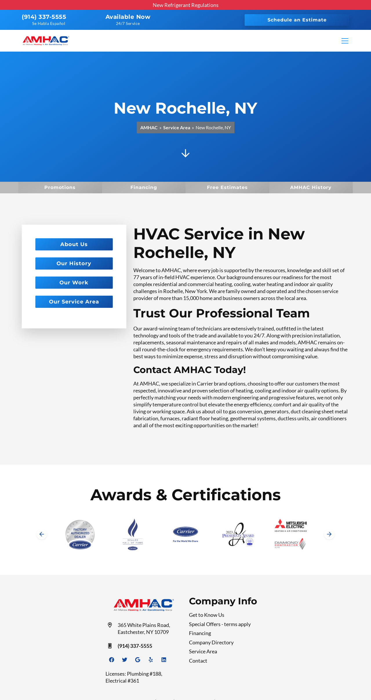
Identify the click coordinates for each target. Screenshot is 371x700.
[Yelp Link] (150, 660)
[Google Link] (137, 660)
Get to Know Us (206, 615)
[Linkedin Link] (163, 660)
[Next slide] (329, 534)
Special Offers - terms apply (220, 624)
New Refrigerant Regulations (186, 5)
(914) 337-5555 (44, 16)
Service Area (176, 127)
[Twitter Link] (124, 660)
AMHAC (149, 127)
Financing (200, 633)
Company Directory (211, 642)
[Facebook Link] (111, 660)
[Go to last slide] (42, 534)
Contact (198, 660)
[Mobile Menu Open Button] (345, 41)
